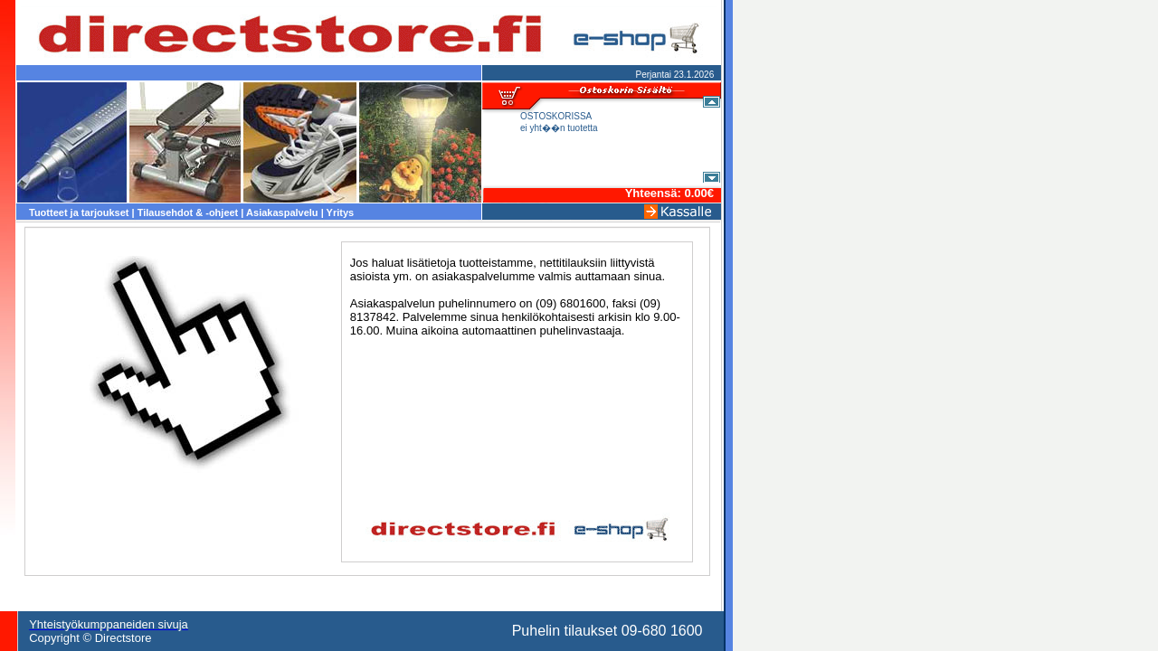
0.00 (695, 193)
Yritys (341, 212)
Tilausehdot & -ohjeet (188, 212)
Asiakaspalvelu (282, 212)
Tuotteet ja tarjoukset (78, 212)
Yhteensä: (655, 193)
